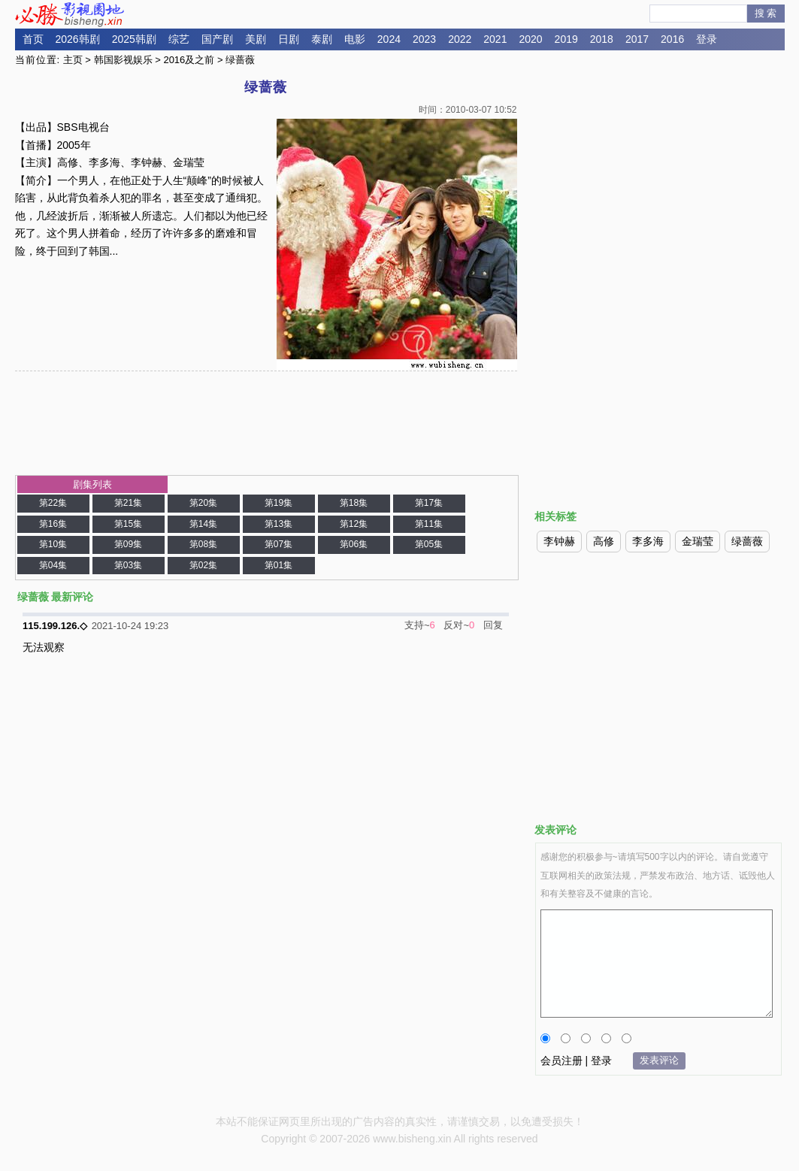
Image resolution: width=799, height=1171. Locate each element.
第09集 (128, 544)
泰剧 (321, 39)
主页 (73, 59)
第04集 (53, 565)
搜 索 (766, 13)
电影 (354, 39)
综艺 (178, 39)
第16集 (53, 524)
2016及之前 (188, 59)
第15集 (128, 524)
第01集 (278, 565)
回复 (493, 625)
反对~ (456, 625)
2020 (530, 39)
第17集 (429, 503)
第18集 (354, 503)
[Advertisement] (658, 182)
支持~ (417, 625)
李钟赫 (559, 541)
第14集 (203, 524)
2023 (424, 39)
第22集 (53, 503)
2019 (566, 39)
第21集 (128, 503)
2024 (389, 39)
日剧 (288, 39)
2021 (495, 39)
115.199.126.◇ (55, 625)
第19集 (278, 503)
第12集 (354, 524)
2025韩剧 (134, 39)
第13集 (278, 524)
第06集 (354, 544)
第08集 (203, 544)
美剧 (255, 39)
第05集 (429, 544)
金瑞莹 (697, 541)
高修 (603, 541)
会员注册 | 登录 (576, 1061)
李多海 (648, 541)
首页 (33, 39)
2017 (637, 39)
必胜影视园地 (72, 14)
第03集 (128, 565)
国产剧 (217, 39)
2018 (601, 39)
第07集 (278, 544)
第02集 (203, 565)
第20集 (203, 503)
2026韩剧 (78, 39)
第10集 (53, 544)
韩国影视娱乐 (123, 59)
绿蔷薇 (747, 541)
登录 (706, 39)
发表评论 (659, 1060)
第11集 (429, 524)
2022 (459, 39)
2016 (672, 39)
